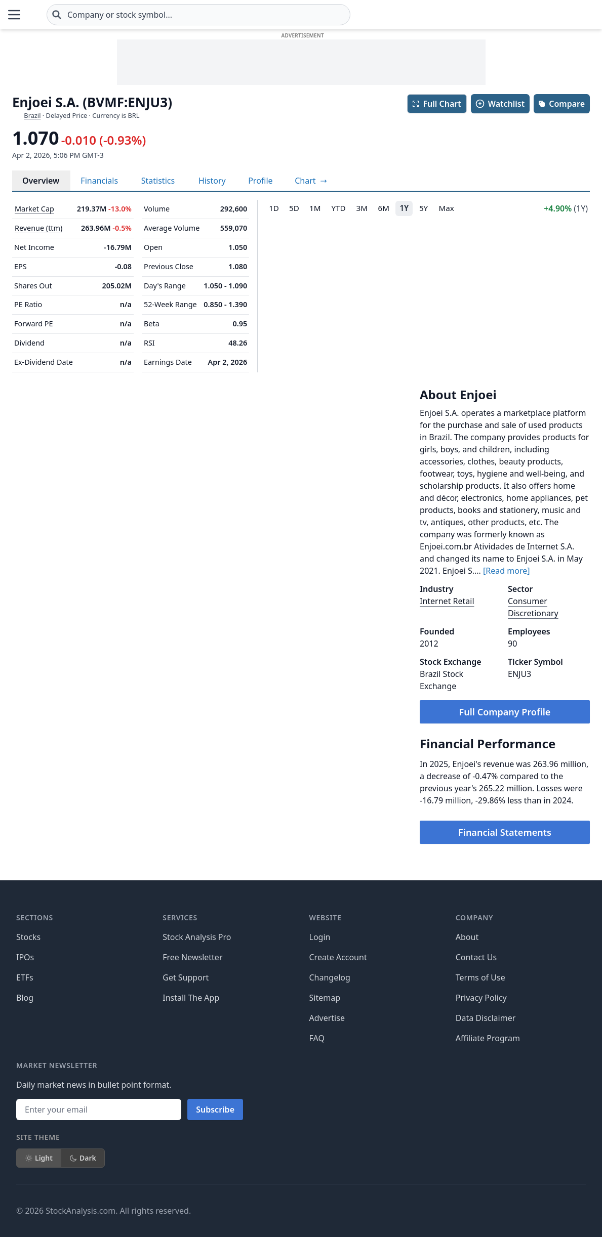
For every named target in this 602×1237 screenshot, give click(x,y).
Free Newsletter (192, 957)
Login (320, 937)
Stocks (28, 937)
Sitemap (325, 997)
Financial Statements (504, 832)
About (467, 937)
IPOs (25, 957)
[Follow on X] (424, 1211)
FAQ (317, 1038)
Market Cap (34, 209)
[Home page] (62, 15)
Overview (40, 180)
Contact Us (476, 957)
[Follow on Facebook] (396, 1211)
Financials (99, 180)
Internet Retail (447, 601)
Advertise (327, 1017)
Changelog (329, 977)
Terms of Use (480, 977)
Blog (24, 997)
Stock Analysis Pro (197, 937)
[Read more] (506, 570)
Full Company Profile (505, 712)
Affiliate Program (488, 1038)
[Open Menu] (14, 15)
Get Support (186, 977)
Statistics (158, 180)
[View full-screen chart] (311, 180)
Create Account (338, 957)
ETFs (24, 977)
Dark (82, 1158)
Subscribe (215, 1109)
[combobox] (259, 14)
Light (39, 1158)
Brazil (32, 115)
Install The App (191, 997)
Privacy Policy (481, 997)
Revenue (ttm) (38, 228)
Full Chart (436, 103)
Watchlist (500, 103)
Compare (561, 103)
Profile (260, 180)
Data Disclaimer (486, 1017)
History (212, 180)
